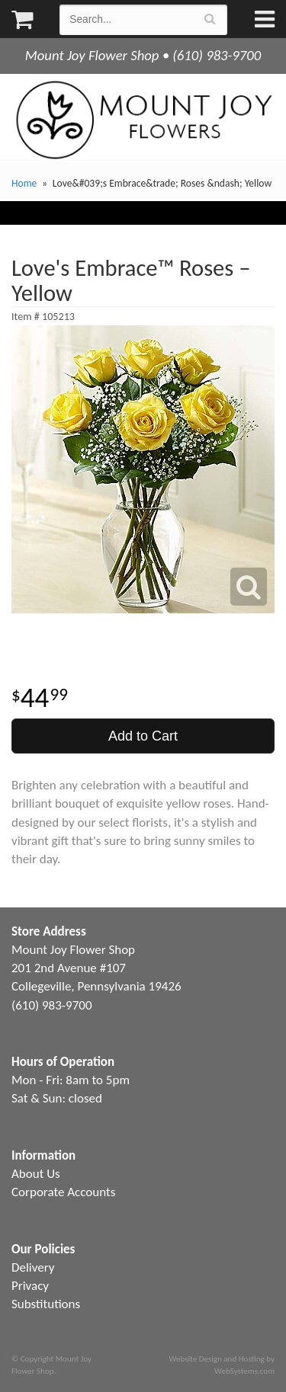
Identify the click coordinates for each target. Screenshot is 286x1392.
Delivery (32, 1267)
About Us (35, 1174)
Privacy (30, 1286)
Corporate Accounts (63, 1192)
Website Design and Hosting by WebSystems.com (222, 1364)
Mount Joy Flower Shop (143, 120)
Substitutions (45, 1304)
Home (24, 183)
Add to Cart (143, 736)
